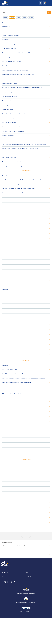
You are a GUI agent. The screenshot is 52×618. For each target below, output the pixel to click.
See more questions (26, 170)
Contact (28, 576)
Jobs (3, 576)
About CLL (4, 572)
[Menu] (48, 3)
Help (27, 572)
